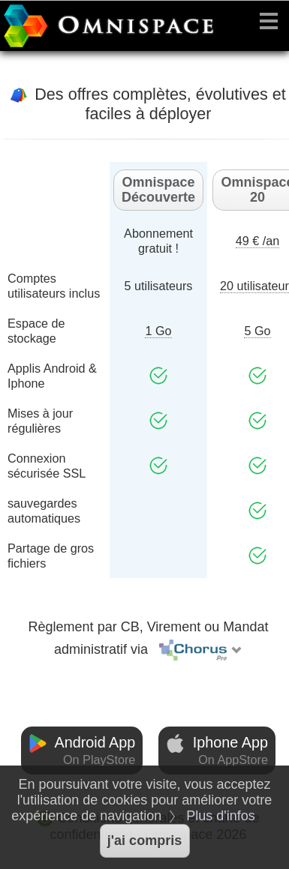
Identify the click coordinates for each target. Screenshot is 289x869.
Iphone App (217, 750)
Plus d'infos (220, 815)
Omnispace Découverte (158, 190)
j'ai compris (144, 840)
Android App (82, 750)
